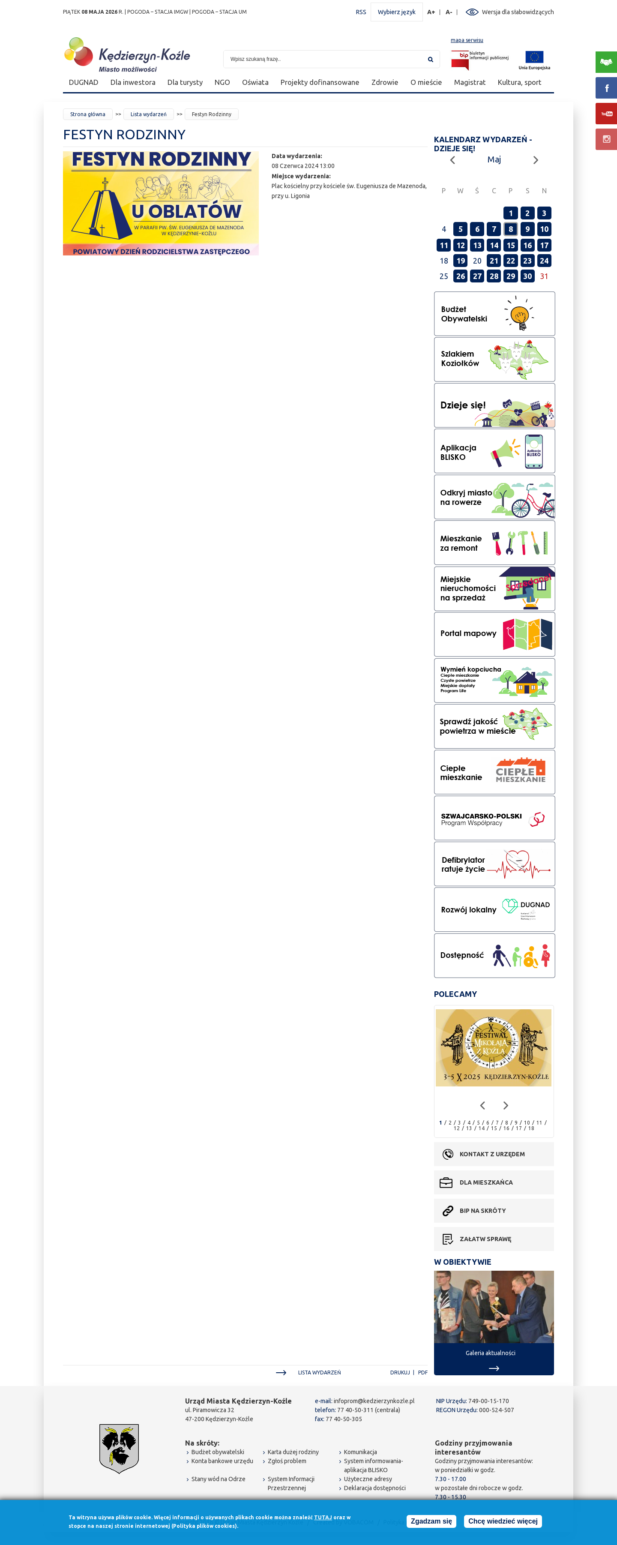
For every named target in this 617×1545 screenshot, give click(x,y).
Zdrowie (384, 82)
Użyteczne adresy (368, 1479)
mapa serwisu (467, 40)
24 (544, 260)
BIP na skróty (483, 1210)
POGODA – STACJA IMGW (157, 12)
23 (527, 260)
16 (527, 245)
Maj (494, 159)
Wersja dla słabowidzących (518, 12)
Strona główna (87, 114)
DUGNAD (84, 82)
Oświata (255, 82)
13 (477, 245)
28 (494, 276)
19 (460, 260)
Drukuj (400, 1372)
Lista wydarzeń (149, 114)
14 (494, 245)
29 (510, 276)
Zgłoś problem (287, 1461)
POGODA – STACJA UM (219, 12)
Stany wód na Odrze (219, 1479)
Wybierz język (397, 12)
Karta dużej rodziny (293, 1452)
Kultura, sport (520, 82)
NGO (222, 82)
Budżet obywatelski (218, 1452)
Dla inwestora (133, 82)
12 (460, 245)
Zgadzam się (431, 1521)
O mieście (426, 82)
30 (527, 276)
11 (444, 245)
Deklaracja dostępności (375, 1488)
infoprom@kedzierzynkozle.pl (374, 1401)
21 (494, 260)
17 (544, 245)
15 (510, 245)
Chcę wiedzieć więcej (503, 1521)
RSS (361, 12)
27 (477, 276)
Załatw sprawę (485, 1239)
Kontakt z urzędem (492, 1154)
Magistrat (470, 82)
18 (531, 1128)
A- (449, 12)
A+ (431, 12)
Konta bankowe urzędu (222, 1461)
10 (544, 229)
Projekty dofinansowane (320, 82)
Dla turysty (185, 82)
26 (460, 276)
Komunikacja (360, 1452)
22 (510, 260)
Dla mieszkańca (486, 1182)
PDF (423, 1372)
